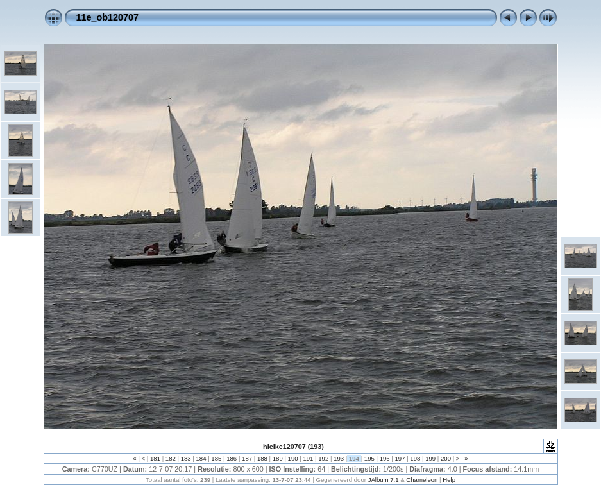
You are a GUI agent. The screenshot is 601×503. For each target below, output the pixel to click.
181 (155, 458)
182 (170, 458)
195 (369, 458)
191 (308, 458)
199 (430, 458)
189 (277, 458)
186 (232, 458)
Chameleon (421, 479)
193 (338, 458)
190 (293, 458)
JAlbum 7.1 (383, 479)
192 (323, 458)
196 (384, 458)
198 (415, 458)
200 (445, 458)
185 (216, 458)
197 (400, 458)
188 (262, 458)
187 (246, 458)
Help (449, 479)
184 (201, 458)
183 (185, 458)
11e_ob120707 (107, 17)
